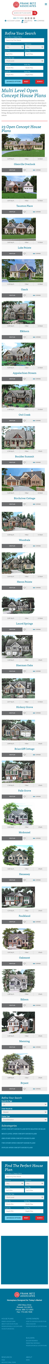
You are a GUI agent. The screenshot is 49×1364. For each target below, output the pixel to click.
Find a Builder (31, 1324)
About (29, 1357)
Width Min (8, 65)
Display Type (6, 1116)
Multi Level (10, 61)
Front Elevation (8, 1120)
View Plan (12, 170)
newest (5, 1112)
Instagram (34, 18)
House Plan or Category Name (13, 37)
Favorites (28, 21)
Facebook (28, 18)
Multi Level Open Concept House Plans (19, 1134)
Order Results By (7, 1109)
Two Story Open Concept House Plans (18, 1143)
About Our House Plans (10, 1324)
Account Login (13, 21)
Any (8, 47)
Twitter (31, 18)
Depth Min (8, 71)
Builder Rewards (32, 1341)
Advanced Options (14, 82)
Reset (26, 82)
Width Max (27, 65)
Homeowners (32, 1318)
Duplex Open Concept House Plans (17, 1147)
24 (4, 1104)
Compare (40, 21)
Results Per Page (7, 1101)
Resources (7, 1357)
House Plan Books (8, 1329)
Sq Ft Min (7, 51)
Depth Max (27, 71)
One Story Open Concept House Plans (18, 1138)
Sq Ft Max (27, 51)
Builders (30, 1338)
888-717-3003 (18, 18)
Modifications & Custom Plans (12, 1326)
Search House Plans (8, 1321)
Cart (26, 22)
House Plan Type (9, 58)
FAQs (3, 1360)
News (28, 1360)
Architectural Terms (9, 1362)
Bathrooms (28, 44)
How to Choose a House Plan (36, 1321)
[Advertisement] (24, 1260)
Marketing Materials (33, 1343)
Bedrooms (8, 44)
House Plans (7, 1318)
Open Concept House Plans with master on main (23, 1129)
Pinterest (26, 18)
